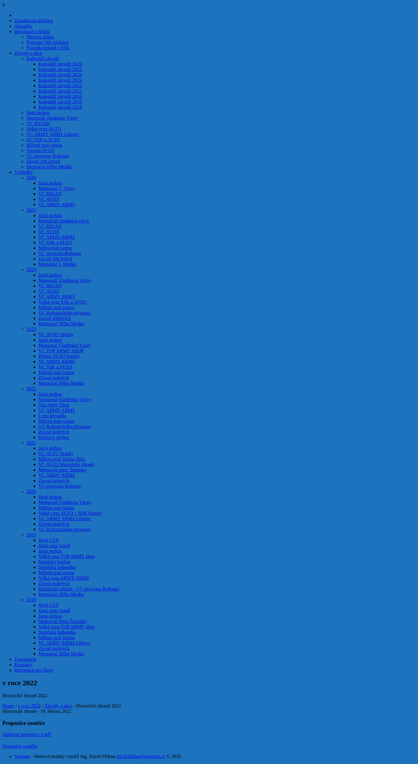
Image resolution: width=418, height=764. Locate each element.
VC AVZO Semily (56, 334)
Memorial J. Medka (57, 264)
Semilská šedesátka (57, 567)
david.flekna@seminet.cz (140, 756)
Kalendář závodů (42, 58)
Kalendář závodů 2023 (60, 80)
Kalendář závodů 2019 (60, 101)
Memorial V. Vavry (56, 188)
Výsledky (23, 172)
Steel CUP (48, 540)
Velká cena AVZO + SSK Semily (70, 513)
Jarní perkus (38, 112)
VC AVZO (48, 199)
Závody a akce (28, 53)
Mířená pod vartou (44, 145)
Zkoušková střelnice (33, 20)
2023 (31, 329)
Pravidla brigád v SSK (48, 47)
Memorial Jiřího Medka (49, 166)
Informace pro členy (33, 670)
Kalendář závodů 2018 (60, 107)
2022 (31, 388)
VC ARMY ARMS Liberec (52, 134)
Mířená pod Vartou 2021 (62, 459)
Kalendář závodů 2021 (60, 91)
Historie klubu (40, 36)
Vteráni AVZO (40, 150)
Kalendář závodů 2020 (60, 96)
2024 (31, 269)
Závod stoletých (53, 377)
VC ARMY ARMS (56, 204)
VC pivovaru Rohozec (47, 155)
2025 (31, 210)
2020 (31, 491)
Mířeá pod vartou (55, 247)
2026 (31, 177)
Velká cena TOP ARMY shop (66, 556)
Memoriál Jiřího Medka (61, 383)
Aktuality (23, 26)
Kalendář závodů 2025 (60, 69)
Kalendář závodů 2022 (60, 85)
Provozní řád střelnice (47, 42)
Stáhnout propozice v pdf (26, 734)
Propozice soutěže (19, 746)
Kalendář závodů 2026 (60, 63)
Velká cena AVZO (43, 128)
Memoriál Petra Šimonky (62, 621)
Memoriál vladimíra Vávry (52, 118)
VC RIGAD (38, 123)
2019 (31, 534)
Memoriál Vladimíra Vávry (64, 280)
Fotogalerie (25, 659)
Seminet (22, 756)
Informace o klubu (32, 31)
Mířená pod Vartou (56, 637)
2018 (31, 599)
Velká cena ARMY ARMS (63, 578)
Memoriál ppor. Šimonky (62, 469)
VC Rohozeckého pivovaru (64, 312)
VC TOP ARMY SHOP (61, 350)
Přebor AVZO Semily (59, 356)
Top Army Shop (53, 404)
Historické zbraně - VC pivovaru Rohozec (78, 588)
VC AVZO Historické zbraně (66, 464)
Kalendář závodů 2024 (60, 74)
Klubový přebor (53, 437)
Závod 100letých (54, 318)
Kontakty (23, 664)
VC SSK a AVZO (43, 139)
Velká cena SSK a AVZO (62, 302)
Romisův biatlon (54, 561)
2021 (31, 442)
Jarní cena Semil (54, 545)
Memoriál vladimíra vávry (63, 220)
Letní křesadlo (52, 415)
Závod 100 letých (43, 161)
